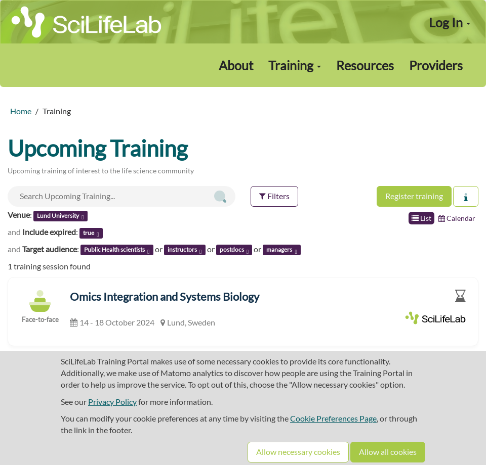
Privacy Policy (112, 401)
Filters (274, 196)
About (236, 65)
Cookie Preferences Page (333, 418)
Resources (365, 65)
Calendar (456, 218)
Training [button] (294, 65)
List (421, 218)
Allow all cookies (388, 451)
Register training (414, 196)
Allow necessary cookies (298, 451)
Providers (436, 65)
